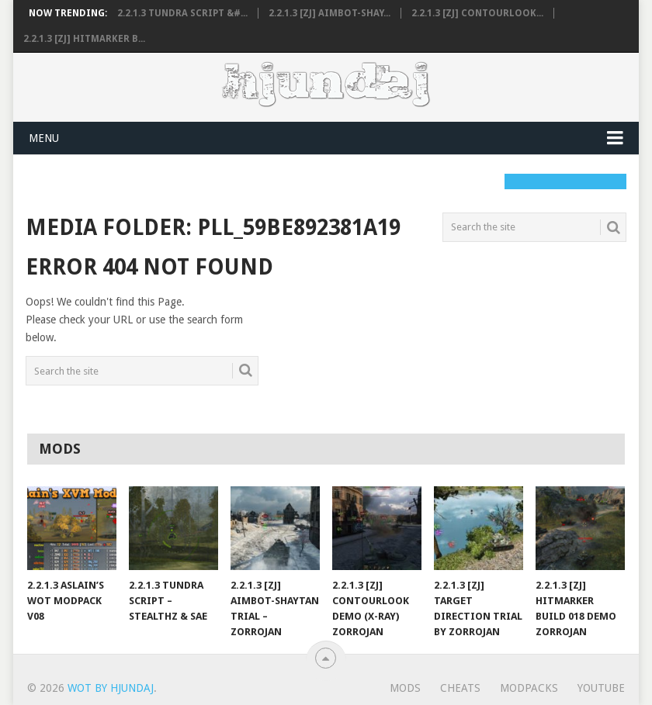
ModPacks (529, 688)
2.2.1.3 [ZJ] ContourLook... (477, 13)
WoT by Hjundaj (111, 688)
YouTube (601, 688)
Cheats (460, 688)
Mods (405, 688)
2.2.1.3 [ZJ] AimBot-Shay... (329, 13)
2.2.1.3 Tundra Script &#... (182, 13)
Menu (44, 138)
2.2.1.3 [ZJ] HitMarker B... (84, 38)
